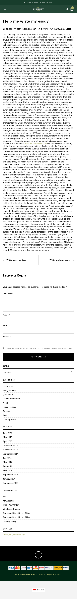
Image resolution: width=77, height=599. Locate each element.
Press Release (9, 407)
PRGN (9, 29)
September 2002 (10, 483)
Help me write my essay (26, 21)
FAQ (5, 496)
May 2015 (7, 437)
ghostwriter (8, 394)
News (5, 403)
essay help (8, 386)
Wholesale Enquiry (11, 509)
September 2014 (10, 454)
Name (6, 315)
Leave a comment (62, 29)
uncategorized (9, 419)
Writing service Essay (16, 260)
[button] (5, 9)
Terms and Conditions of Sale (16, 513)
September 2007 (10, 475)
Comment (8, 294)
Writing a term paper (60, 260)
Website (7, 336)
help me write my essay (36, 143)
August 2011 (9, 466)
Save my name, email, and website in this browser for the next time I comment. (40, 348)
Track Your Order (11, 505)
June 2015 (7, 433)
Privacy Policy (9, 521)
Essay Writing (9, 390)
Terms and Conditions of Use (16, 517)
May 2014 (7, 462)
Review (44, 29)
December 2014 (10, 445)
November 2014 (10, 450)
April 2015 (7, 441)
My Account (8, 501)
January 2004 (9, 479)
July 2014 (7, 458)
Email (6, 325)
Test (5, 415)
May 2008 (7, 470)
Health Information (11, 399)
